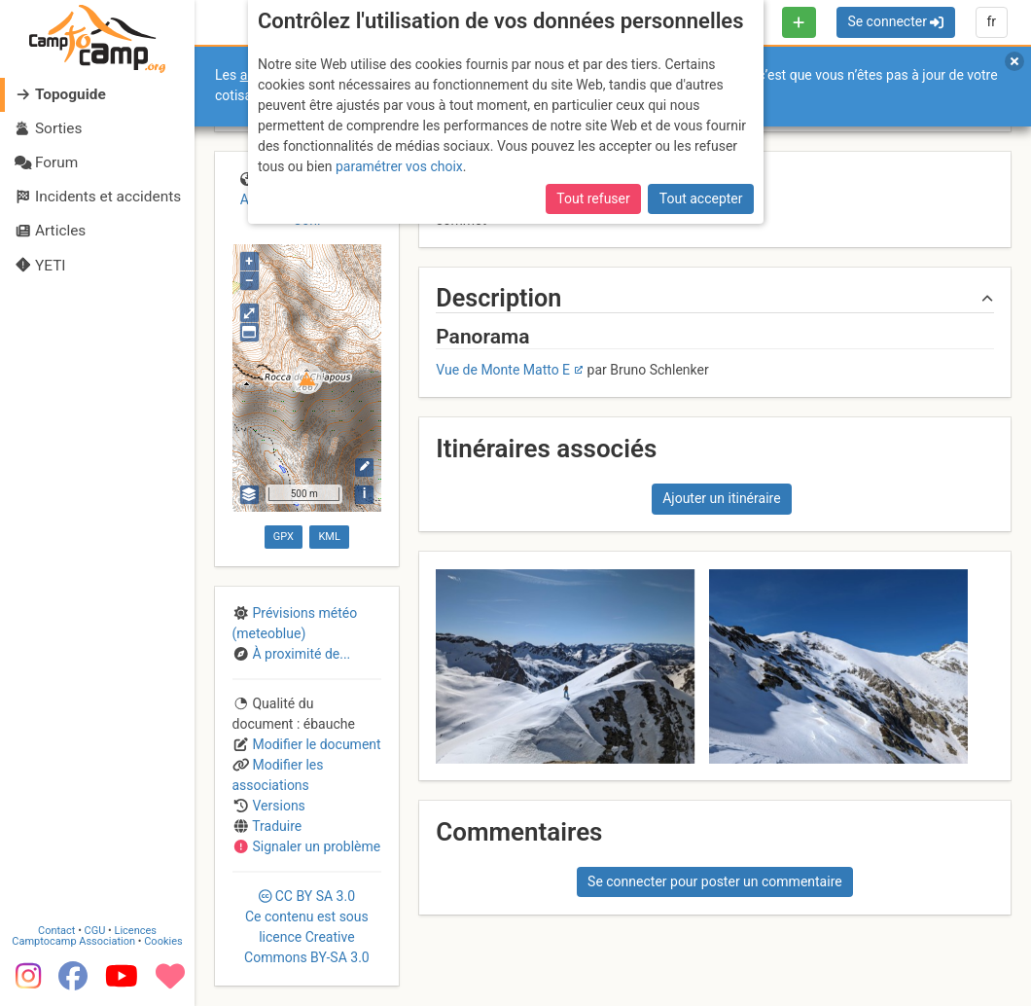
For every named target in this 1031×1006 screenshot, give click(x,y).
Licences (136, 930)
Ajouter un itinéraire (721, 498)
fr (991, 21)
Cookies (163, 941)
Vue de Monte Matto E (503, 369)
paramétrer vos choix (399, 166)
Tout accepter (701, 198)
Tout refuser (592, 198)
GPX (283, 536)
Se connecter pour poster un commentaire (714, 881)
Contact (56, 930)
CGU (95, 930)
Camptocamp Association (73, 941)
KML (328, 536)
